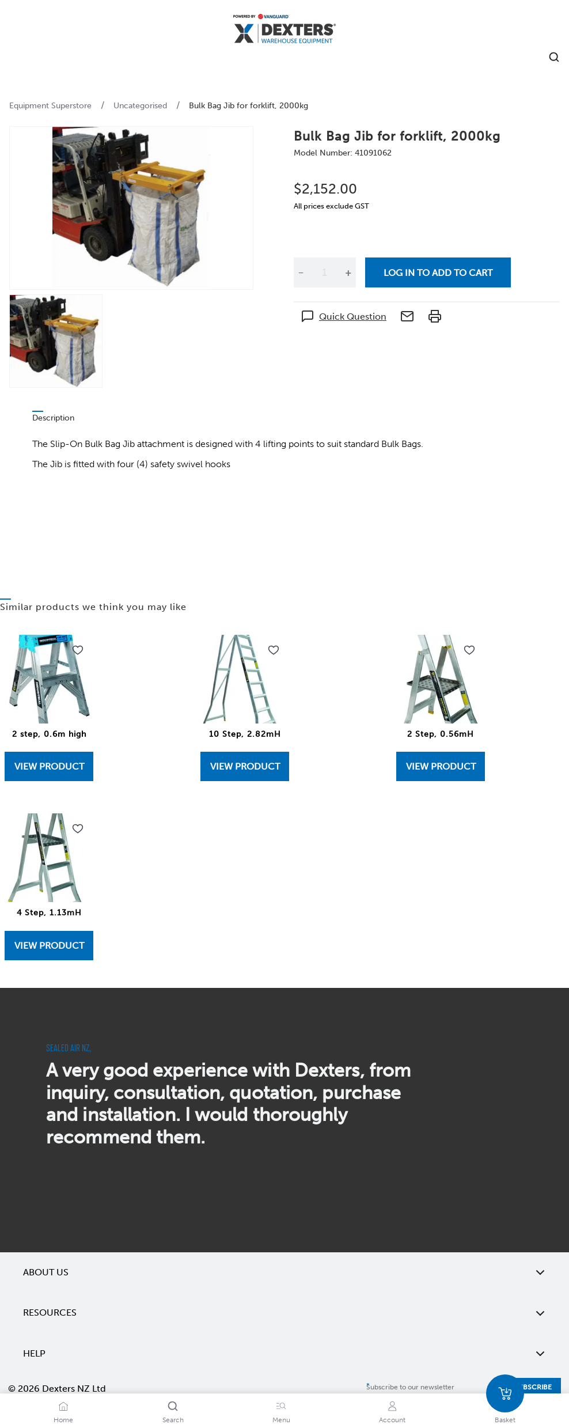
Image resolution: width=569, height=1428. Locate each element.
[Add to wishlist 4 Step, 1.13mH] (77, 829)
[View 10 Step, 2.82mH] (244, 766)
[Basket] (505, 1393)
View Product (49, 766)
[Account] (392, 1406)
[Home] (284, 30)
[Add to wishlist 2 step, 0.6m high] (77, 650)
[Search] (173, 1406)
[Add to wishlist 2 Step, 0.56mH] (469, 650)
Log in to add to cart (438, 272)
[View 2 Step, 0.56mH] (440, 766)
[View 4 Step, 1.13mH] (49, 945)
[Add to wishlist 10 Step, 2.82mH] (273, 650)
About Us (284, 1272)
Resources (284, 1313)
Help (284, 1353)
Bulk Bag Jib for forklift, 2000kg (248, 106)
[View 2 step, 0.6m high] (49, 766)
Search (173, 1419)
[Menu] (281, 1406)
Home (63, 1419)
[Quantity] (324, 272)
